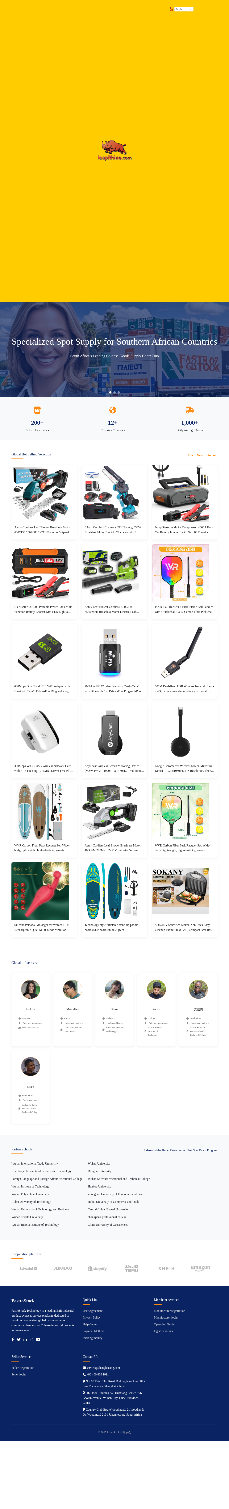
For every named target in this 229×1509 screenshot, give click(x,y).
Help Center (90, 1324)
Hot (190, 455)
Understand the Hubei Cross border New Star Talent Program (180, 1150)
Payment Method (93, 1331)
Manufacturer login (166, 1317)
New (200, 455)
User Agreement (92, 1310)
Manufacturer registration (169, 1310)
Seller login (18, 1374)
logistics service (164, 1331)
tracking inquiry (92, 1338)
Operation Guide (164, 1324)
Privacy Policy (92, 1317)
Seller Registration (22, 1367)
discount (212, 455)
